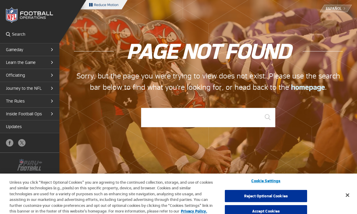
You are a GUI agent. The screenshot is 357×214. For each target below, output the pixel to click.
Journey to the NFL (24, 88)
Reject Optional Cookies (266, 198)
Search (8, 34)
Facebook (9, 143)
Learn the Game (21, 62)
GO (268, 117)
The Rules (15, 101)
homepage (308, 87)
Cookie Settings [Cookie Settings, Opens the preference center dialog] (265, 183)
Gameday (14, 49)
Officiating (15, 75)
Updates (14, 126)
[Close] (347, 197)
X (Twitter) (22, 143)
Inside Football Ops (24, 113)
